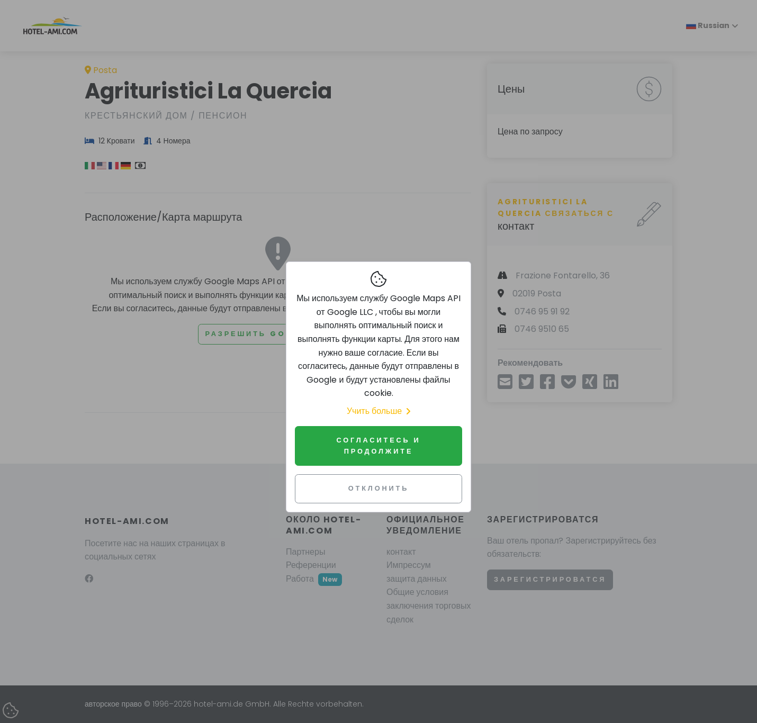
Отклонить (378, 488)
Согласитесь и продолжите (378, 445)
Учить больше (378, 411)
